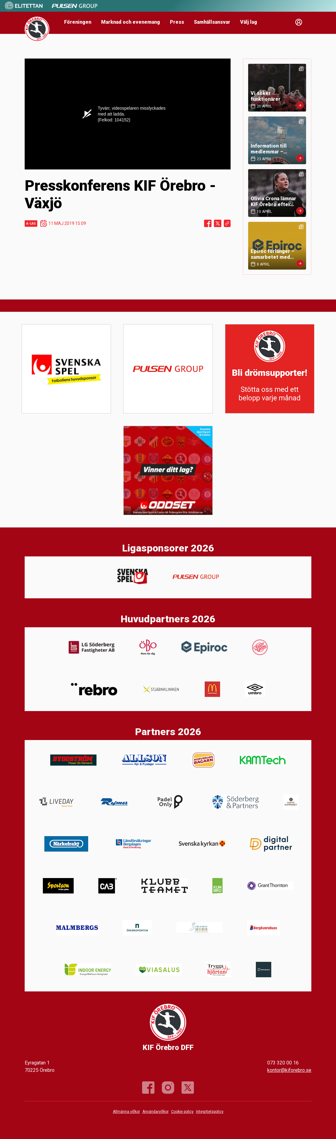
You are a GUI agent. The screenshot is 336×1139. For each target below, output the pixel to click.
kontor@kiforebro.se (289, 1070)
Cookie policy (182, 1111)
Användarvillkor (155, 1111)
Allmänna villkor (126, 1111)
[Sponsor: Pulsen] (74, 9)
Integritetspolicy (209, 1111)
